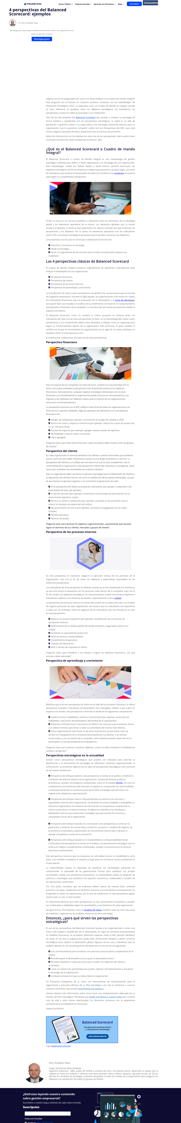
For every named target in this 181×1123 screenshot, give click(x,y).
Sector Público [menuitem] (65, 4)
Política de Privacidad (44, 1084)
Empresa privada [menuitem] (82, 4)
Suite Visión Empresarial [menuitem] (69, 1112)
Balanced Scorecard (61, 1007)
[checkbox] (48, 1084)
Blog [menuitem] (120, 4)
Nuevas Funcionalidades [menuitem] (49, 1112)
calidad (117, 559)
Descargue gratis (42, 47)
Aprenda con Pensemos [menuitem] (104, 4)
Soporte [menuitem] (84, 1112)
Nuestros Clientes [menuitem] (30, 1112)
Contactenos (150, 4)
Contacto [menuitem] (98, 1112)
